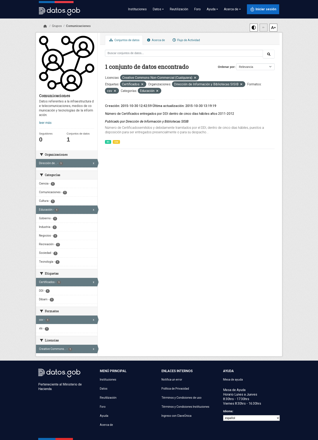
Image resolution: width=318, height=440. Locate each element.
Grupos (57, 26)
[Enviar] (269, 54)
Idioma (227, 411)
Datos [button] (157, 9)
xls (108, 141)
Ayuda (104, 415)
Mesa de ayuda (233, 379)
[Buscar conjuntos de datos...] (184, 53)
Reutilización (179, 9)
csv (116, 141)
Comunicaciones (78, 26)
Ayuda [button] (211, 9)
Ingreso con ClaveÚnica (176, 415)
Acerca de (155, 40)
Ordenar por (226, 66)
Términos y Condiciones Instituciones (185, 406)
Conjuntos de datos (123, 40)
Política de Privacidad (175, 388)
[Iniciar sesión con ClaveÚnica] (263, 9)
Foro (197, 9)
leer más (45, 123)
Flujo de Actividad (186, 40)
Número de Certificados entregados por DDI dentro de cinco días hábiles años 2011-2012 (169, 114)
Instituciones (137, 9)
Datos (103, 388)
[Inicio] (45, 26)
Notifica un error (171, 379)
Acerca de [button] (231, 9)
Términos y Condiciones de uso (181, 397)
